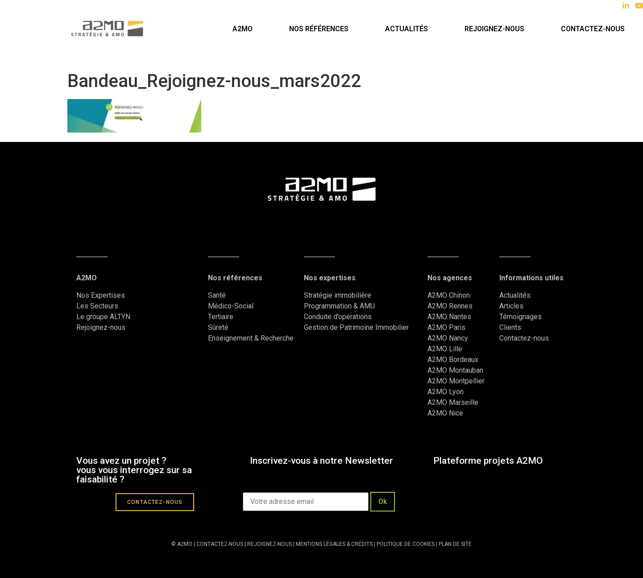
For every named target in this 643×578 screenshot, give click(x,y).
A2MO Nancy (447, 338)
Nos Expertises (100, 295)
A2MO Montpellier (456, 381)
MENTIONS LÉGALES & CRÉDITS (334, 544)
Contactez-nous (524, 338)
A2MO (242, 29)
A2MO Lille (444, 349)
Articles (511, 306)
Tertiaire (220, 316)
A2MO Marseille (452, 402)
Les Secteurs (97, 306)
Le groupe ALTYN (103, 316)
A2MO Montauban (455, 370)
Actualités (406, 29)
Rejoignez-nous (494, 29)
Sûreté (218, 327)
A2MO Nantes (449, 316)
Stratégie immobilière (337, 295)
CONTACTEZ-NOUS (219, 544)
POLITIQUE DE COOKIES (406, 544)
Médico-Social (230, 306)
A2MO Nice (445, 413)
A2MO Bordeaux (452, 359)
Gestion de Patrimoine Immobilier (356, 327)
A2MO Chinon (448, 295)
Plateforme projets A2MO (488, 460)
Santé (217, 295)
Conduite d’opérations (338, 316)
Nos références (318, 29)
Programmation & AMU (339, 306)
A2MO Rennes (450, 306)
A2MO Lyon (445, 391)
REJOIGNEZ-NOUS (269, 544)
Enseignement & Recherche (251, 338)
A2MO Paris (446, 327)
